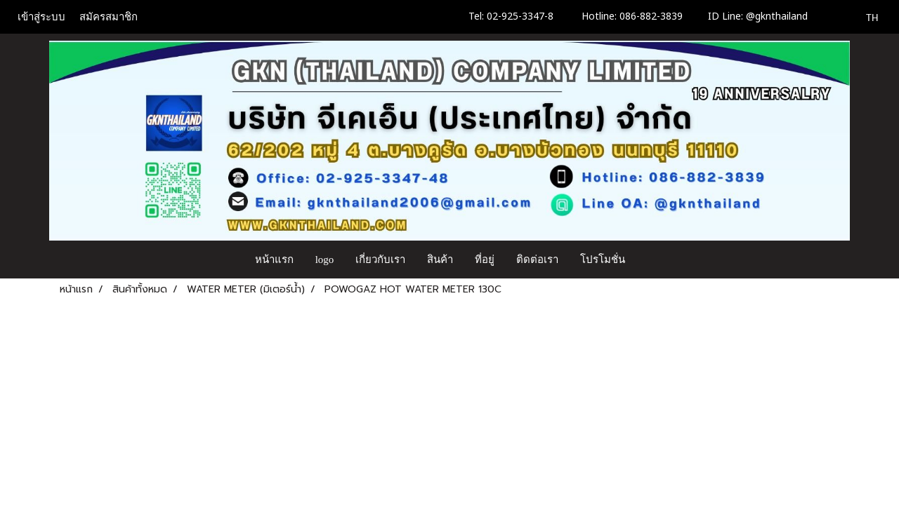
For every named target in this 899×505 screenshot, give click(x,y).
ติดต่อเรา (537, 259)
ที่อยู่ (484, 259)
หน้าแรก (274, 259)
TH (864, 17)
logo (324, 259)
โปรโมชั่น (602, 259)
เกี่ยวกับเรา (380, 259)
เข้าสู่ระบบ (41, 16)
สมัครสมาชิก (108, 16)
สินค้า (440, 259)
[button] (649, 259)
